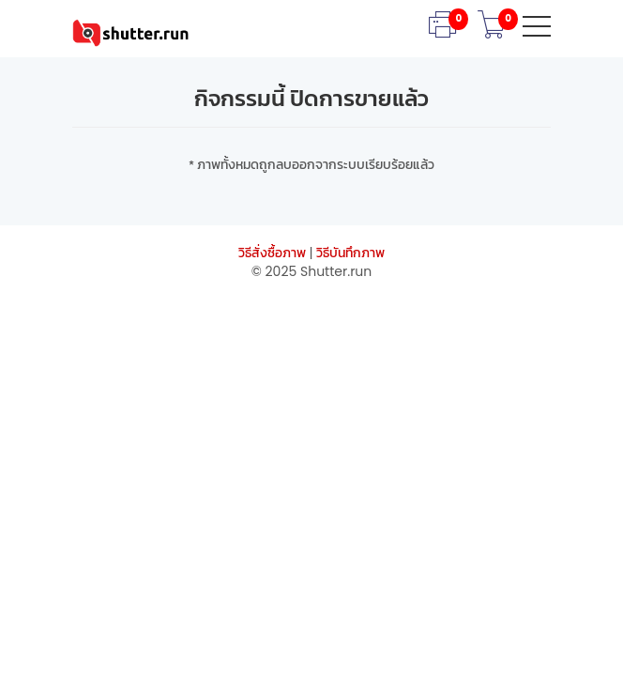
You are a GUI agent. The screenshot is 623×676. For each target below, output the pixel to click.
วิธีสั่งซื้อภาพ (272, 253)
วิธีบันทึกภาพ (350, 253)
